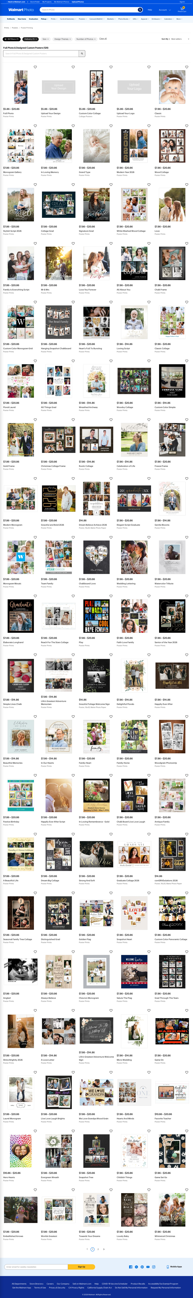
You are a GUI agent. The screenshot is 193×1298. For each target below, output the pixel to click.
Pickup (43, 19)
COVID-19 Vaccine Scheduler (115, 1284)
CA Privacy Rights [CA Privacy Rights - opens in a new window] (76, 1287)
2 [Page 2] (98, 1249)
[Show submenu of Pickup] (47, 18)
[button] (20, 67)
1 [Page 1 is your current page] (92, 1249)
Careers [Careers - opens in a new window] (50, 1284)
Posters (82, 19)
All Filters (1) (11, 39)
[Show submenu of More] (182, 18)
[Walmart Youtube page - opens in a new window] (148, 1266)
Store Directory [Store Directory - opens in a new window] (36, 1284)
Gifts (134, 19)
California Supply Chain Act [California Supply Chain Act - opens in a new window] (99, 1287)
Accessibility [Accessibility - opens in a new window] (153, 1284)
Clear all (103, 38)
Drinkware (156, 19)
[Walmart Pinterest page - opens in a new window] (142, 1266)
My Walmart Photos (61, 2)
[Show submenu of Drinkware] (161, 18)
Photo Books (123, 19)
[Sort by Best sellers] (180, 39)
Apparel (144, 19)
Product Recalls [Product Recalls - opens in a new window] (138, 1284)
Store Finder (35, 2)
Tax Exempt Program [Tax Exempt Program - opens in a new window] (168, 1284)
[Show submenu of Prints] (56, 18)
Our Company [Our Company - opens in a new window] (63, 1284)
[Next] (104, 1249)
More (179, 19)
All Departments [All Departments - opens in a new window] (19, 1284)
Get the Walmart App (21, 1287)
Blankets (110, 19)
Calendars (168, 19)
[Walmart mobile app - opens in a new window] (174, 1266)
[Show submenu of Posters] (86, 18)
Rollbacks (11, 19)
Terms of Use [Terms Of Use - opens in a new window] (40, 1287)
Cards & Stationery (67, 19)
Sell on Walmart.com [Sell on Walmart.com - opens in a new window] (82, 1284)
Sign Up (81, 1267)
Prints (53, 19)
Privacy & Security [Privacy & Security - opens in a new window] (57, 1287)
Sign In (182, 2)
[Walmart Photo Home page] (21, 10)
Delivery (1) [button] (31, 39)
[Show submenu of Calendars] (173, 18)
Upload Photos (78, 2)
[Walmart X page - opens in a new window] (136, 1266)
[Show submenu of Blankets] (115, 18)
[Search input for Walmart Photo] (89, 9)
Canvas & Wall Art (96, 19)
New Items (22, 19)
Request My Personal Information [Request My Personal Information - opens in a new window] (166, 1287)
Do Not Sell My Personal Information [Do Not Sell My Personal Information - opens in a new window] (131, 1287)
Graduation (33, 19)
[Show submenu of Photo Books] (129, 18)
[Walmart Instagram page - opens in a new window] (153, 1266)
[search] (82, 53)
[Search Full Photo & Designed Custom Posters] (41, 53)
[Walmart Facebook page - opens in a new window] (130, 1266)
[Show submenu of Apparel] (148, 18)
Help (150, 10)
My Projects (46, 2)
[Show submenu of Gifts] (137, 18)
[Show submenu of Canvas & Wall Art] (104, 18)
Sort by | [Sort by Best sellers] (166, 39)
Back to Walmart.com (15, 2)
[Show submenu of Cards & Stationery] (75, 18)
